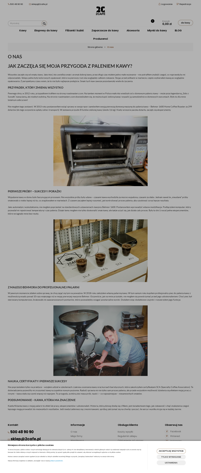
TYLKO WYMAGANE (171, 457)
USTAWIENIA (171, 463)
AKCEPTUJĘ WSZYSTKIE (171, 451)
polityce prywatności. (56, 461)
